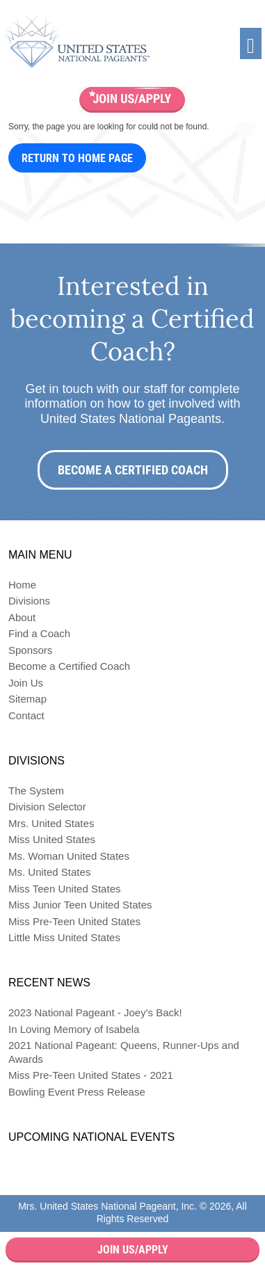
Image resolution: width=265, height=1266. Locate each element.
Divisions (29, 601)
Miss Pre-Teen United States (74, 921)
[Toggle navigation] (251, 43)
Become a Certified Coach (133, 470)
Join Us (25, 683)
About (21, 617)
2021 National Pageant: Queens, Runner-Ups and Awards (123, 1052)
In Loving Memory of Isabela (73, 1029)
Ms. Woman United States (68, 856)
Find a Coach (39, 633)
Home (22, 585)
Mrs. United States (51, 823)
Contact (26, 715)
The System (36, 790)
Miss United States (51, 839)
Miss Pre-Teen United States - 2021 (90, 1075)
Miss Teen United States (64, 889)
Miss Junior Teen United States (80, 905)
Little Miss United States (64, 937)
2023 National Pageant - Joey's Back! (95, 1012)
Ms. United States (49, 872)
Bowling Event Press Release (76, 1092)
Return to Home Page (77, 158)
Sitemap (27, 699)
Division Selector (47, 806)
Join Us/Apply (132, 1249)
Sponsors (30, 650)
